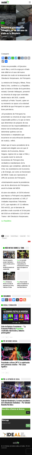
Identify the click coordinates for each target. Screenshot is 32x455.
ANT (3, 337)
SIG (7, 337)
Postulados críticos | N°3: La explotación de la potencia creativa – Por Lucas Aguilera (15, 364)
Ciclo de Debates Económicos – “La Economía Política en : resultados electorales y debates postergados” (13, 329)
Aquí (28, 412)
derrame (7, 236)
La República (6, 221)
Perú (2, 23)
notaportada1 (22, 236)
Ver (28, 425)
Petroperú (4, 238)
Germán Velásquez (14, 236)
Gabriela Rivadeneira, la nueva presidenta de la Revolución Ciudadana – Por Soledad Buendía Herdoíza (15, 402)
